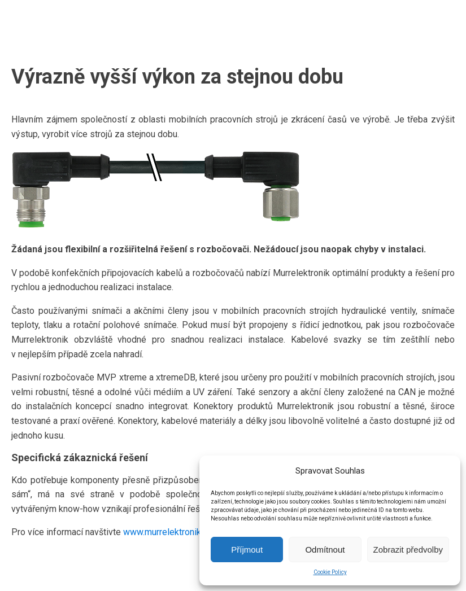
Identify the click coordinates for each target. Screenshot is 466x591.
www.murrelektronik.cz (167, 532)
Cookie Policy (330, 572)
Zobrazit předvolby (408, 549)
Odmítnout (325, 549)
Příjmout (247, 549)
